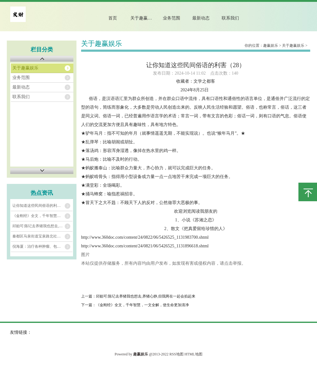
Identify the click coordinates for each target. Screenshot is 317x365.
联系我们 (230, 18)
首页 (112, 18)
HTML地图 (193, 354)
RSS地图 (176, 354)
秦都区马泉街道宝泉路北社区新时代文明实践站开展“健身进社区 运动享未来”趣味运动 (42, 236)
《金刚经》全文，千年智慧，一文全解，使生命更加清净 (42, 216)
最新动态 (201, 18)
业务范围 (171, 18)
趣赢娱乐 (270, 45)
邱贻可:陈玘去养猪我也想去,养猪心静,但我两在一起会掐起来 (42, 226)
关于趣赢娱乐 (143, 18)
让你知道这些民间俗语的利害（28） (42, 205)
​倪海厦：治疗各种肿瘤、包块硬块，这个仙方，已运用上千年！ (42, 246)
